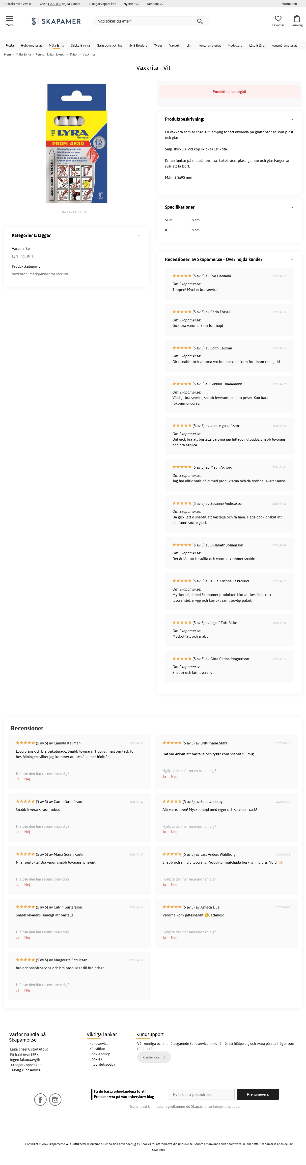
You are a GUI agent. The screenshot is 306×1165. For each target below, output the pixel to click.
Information (288, 4)
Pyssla (9, 45)
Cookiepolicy (99, 1054)
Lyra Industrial (23, 256)
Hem (7, 54)
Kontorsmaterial (209, 45)
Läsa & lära (257, 45)
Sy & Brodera (138, 45)
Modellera (235, 45)
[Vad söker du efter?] (151, 21)
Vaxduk (174, 45)
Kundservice (99, 1043)
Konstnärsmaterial (284, 45)
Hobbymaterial (31, 45)
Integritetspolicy (102, 1064)
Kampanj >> (154, 4)
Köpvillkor (97, 1049)
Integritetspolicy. (226, 1106)
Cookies (95, 1059)
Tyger (158, 45)
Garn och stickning (109, 45)
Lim (189, 45)
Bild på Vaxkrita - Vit (74, 211)
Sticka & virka (80, 45)
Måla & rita (56, 45)
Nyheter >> (131, 4)
